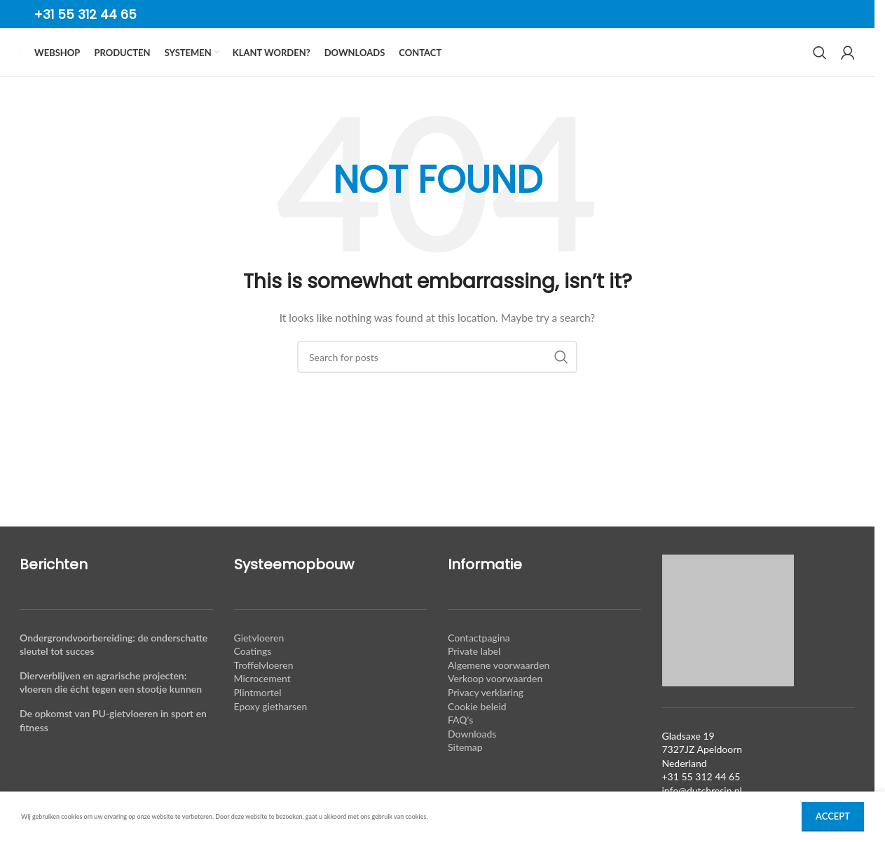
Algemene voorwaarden (498, 691)
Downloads (472, 760)
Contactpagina (479, 664)
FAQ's (460, 746)
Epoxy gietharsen (271, 732)
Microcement (262, 704)
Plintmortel (258, 718)
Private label (474, 677)
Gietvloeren (259, 664)
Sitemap (465, 773)
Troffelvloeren (264, 691)
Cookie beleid (477, 732)
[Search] (820, 66)
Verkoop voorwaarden (495, 704)
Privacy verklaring (485, 718)
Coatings (253, 677)
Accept (833, 816)
